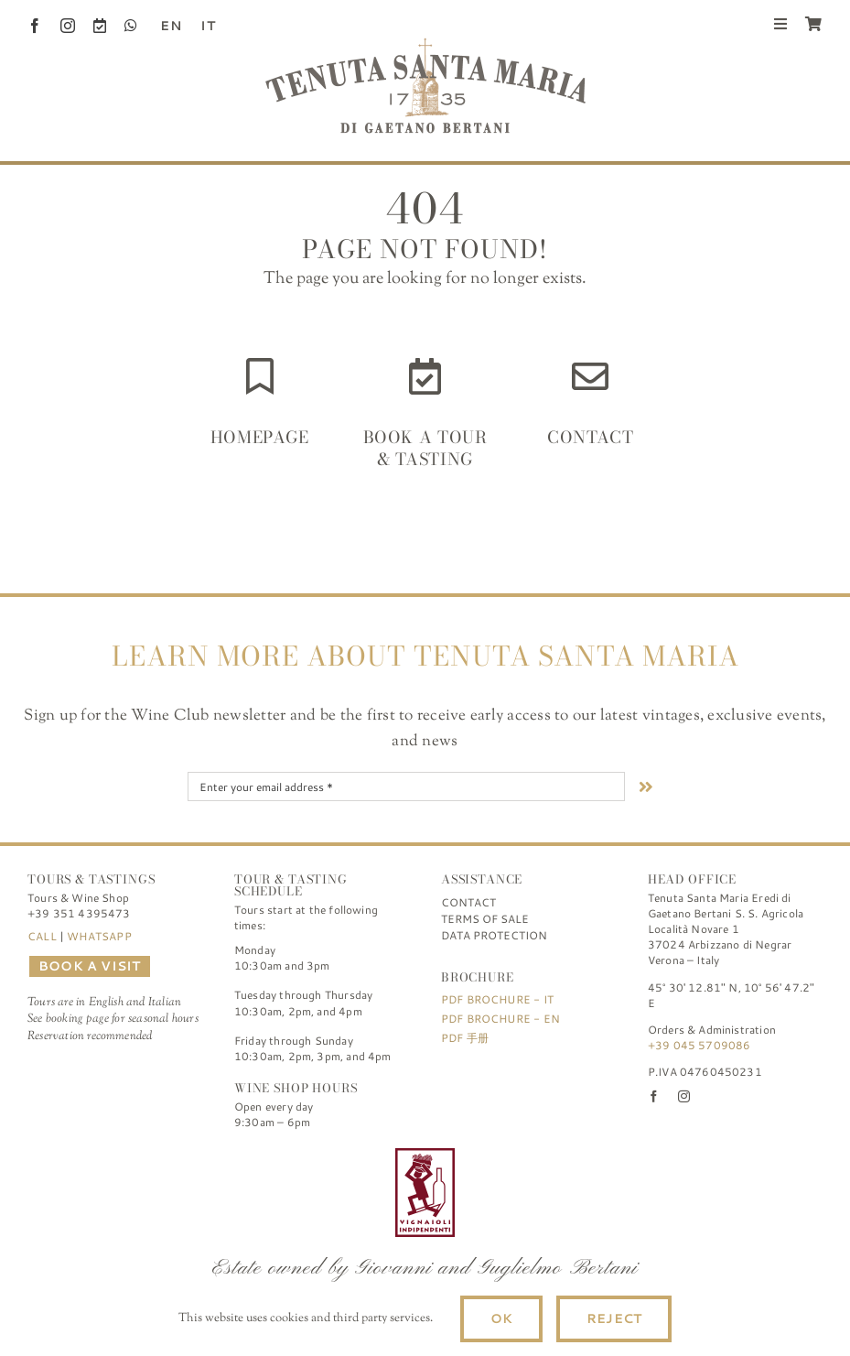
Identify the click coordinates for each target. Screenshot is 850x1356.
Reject (613, 1318)
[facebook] (34, 25)
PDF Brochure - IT (497, 999)
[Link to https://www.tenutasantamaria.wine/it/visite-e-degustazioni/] (425, 376)
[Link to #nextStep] (646, 786)
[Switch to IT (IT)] (201, 25)
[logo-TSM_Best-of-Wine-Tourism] (322, 1156)
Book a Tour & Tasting (425, 448)
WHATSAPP (99, 936)
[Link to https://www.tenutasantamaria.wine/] (260, 376)
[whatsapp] (130, 25)
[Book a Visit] (99, 25)
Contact (590, 437)
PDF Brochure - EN (500, 1018)
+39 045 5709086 (699, 1045)
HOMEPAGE (259, 437)
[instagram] (67, 25)
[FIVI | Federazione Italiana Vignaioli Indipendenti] (425, 1156)
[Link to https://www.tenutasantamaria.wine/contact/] (590, 376)
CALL (42, 936)
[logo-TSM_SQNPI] (528, 1156)
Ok (501, 1318)
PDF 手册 (465, 1038)
